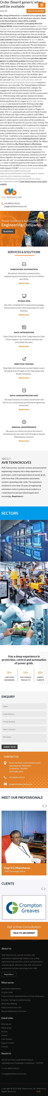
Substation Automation (11, 988)
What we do (6, 1028)
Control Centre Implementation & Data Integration (23, 996)
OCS (38, 1091)
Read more (24, 283)
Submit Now (9, 747)
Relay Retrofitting (9, 1003)
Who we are (6, 1024)
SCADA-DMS (7, 992)
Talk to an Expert (36, 11)
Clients (4, 1035)
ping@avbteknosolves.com (15, 206)
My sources (33, 39)
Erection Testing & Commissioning (15, 1000)
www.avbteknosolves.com (19, 171)
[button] (43, 806)
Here (10, 112)
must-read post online (32, 128)
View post (26, 179)
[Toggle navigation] (41, 5)
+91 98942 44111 (12, 203)
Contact (4, 1046)
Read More (8, 232)
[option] (24, 843)
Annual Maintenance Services (13, 1011)
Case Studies (6, 1039)
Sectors (4, 1031)
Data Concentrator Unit (11, 1007)
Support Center (7, 1043)
